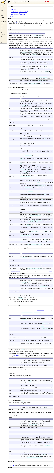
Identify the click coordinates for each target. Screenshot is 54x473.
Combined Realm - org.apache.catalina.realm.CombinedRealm (19, 13)
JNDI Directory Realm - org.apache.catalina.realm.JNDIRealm (18, 10)
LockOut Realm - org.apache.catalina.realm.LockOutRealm (18, 14)
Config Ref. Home (3, 6)
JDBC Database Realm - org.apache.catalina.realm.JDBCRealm (19, 15)
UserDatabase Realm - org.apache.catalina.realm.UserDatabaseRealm (20, 11)
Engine (2, 18)
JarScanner (2, 24)
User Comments (3, 7)
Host (1, 19)
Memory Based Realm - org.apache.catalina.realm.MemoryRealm (19, 12)
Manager (2, 32)
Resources (2, 28)
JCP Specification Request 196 (40, 310)
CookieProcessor (3, 22)
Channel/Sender (3, 34)
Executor (2, 12)
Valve (1, 29)
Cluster (2, 31)
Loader (2, 26)
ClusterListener (2, 37)
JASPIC (1, 42)
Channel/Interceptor (3, 35)
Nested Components (12, 16)
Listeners (2, 25)
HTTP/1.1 (2, 14)
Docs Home (2, 5)
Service (2, 10)
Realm (1, 27)
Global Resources (3, 23)
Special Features (12, 17)
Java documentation (36, 187)
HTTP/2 (2, 15)
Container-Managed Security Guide (15, 247)
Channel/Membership (3, 33)
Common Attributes (13, 9)
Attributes (11, 8)
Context (18, 22)
